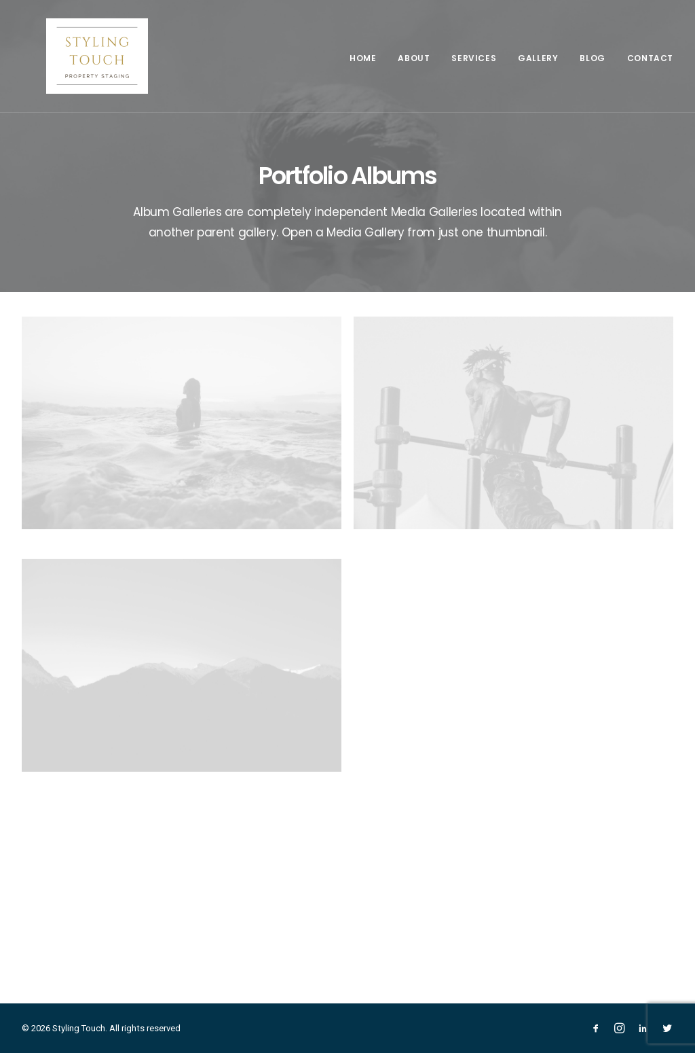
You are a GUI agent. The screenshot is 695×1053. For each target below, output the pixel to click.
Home (363, 58)
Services (473, 58)
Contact (650, 58)
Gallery (538, 58)
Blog (592, 58)
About (414, 58)
